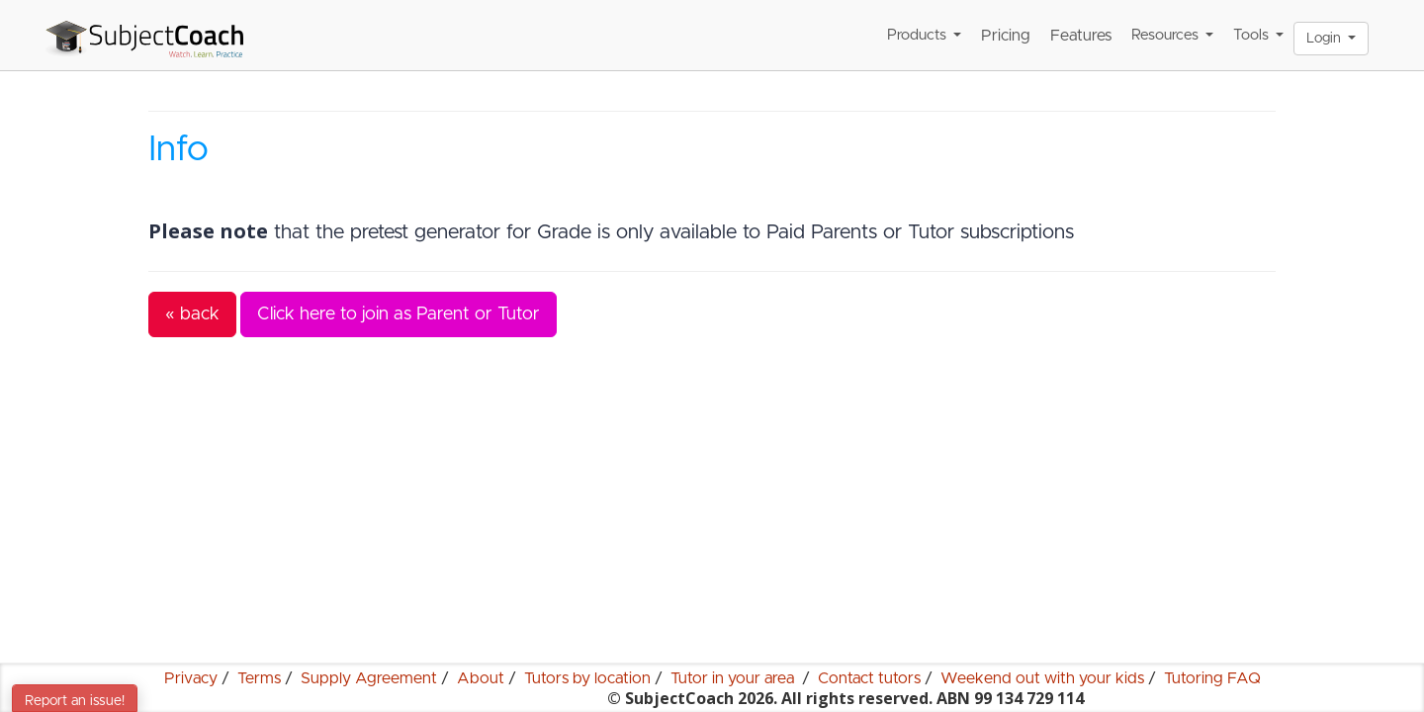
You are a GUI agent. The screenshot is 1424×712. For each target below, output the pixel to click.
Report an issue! (75, 701)
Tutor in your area (734, 678)
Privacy (191, 678)
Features (1081, 36)
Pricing (1005, 36)
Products (924, 35)
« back (192, 314)
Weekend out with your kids (1042, 678)
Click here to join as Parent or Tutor (398, 314)
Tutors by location (587, 678)
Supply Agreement (369, 678)
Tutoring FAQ (1212, 678)
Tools (1258, 35)
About (480, 678)
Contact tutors (869, 678)
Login (1331, 38)
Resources (1172, 35)
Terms (259, 678)
